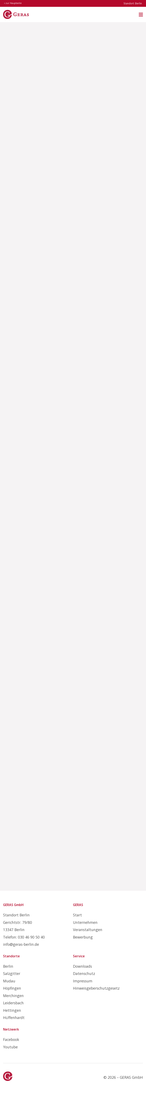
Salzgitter (11, 973)
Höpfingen (12, 988)
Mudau (9, 980)
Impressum (82, 980)
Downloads (82, 966)
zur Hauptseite (13, 3)
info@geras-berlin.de (21, 944)
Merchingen (13, 995)
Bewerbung (83, 937)
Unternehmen (85, 922)
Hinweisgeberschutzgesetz (96, 988)
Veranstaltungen (87, 929)
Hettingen (12, 1010)
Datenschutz (84, 973)
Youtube (10, 1046)
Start (77, 914)
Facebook (11, 1039)
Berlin (8, 966)
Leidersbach (13, 1002)
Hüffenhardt (14, 1017)
